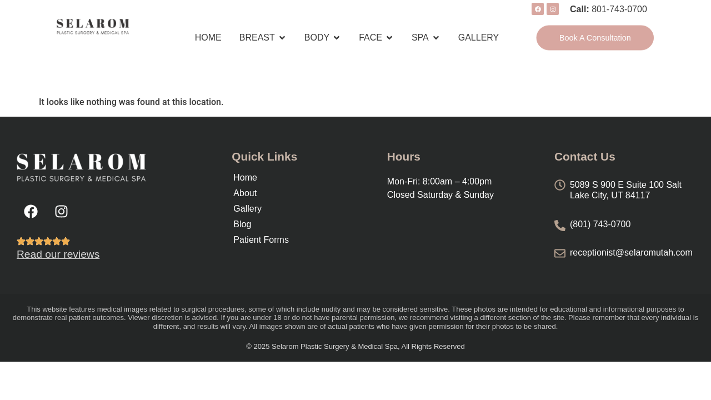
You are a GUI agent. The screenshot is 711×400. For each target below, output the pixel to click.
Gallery (247, 208)
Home (245, 177)
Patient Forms (261, 239)
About (245, 193)
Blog (242, 224)
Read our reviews (58, 254)
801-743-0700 (619, 9)
